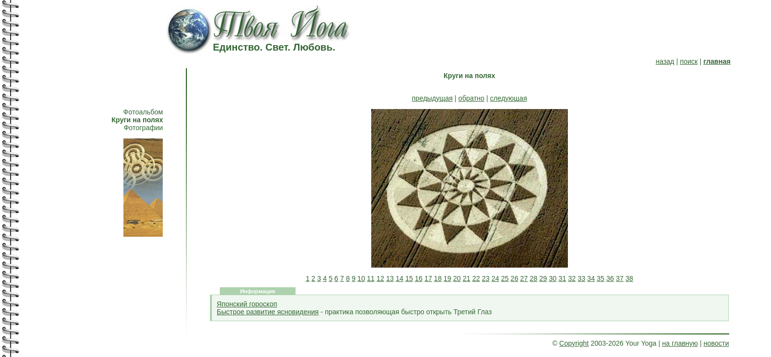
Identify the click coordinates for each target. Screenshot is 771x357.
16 (419, 278)
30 (553, 278)
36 (610, 278)
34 (591, 278)
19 (447, 278)
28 (533, 278)
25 (505, 278)
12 (381, 278)
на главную (680, 343)
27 (524, 278)
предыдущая (432, 98)
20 (457, 278)
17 (428, 278)
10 (361, 278)
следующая (508, 98)
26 (514, 278)
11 (371, 278)
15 (409, 278)
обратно (471, 98)
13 (390, 278)
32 (572, 278)
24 (495, 278)
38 (629, 278)
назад (665, 61)
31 (562, 278)
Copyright (574, 343)
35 (601, 278)
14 (400, 278)
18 (438, 278)
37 (620, 278)
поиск (689, 61)
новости (716, 343)
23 (486, 278)
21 (467, 278)
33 (582, 278)
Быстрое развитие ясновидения (268, 312)
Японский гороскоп (247, 304)
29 (543, 278)
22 (476, 278)
